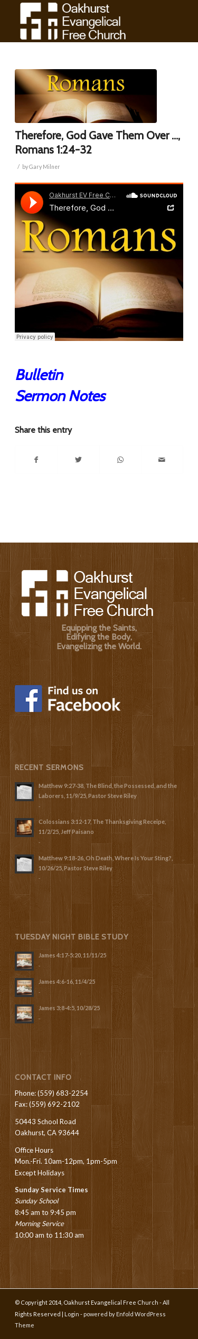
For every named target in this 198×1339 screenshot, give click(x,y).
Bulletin (39, 375)
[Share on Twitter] (78, 459)
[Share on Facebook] (36, 459)
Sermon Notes (60, 396)
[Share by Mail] (162, 459)
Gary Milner (44, 167)
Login (71, 1313)
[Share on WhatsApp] (120, 459)
